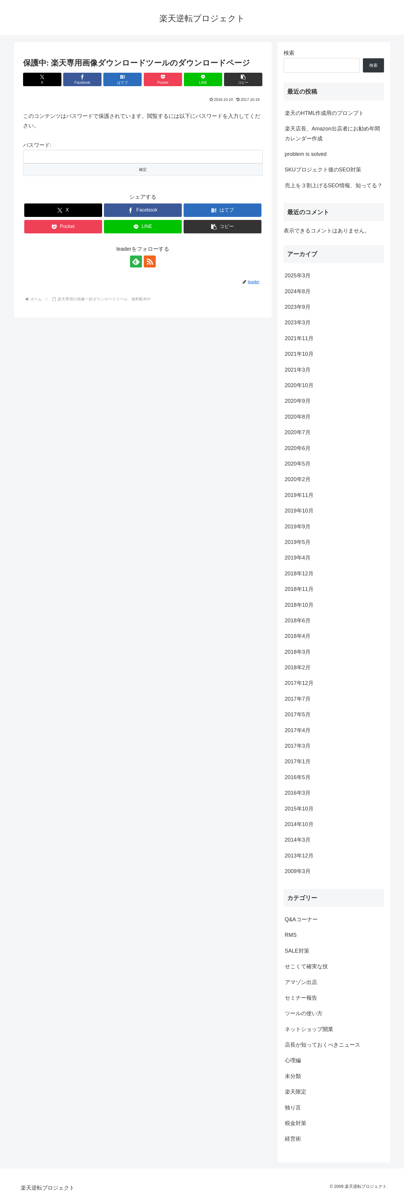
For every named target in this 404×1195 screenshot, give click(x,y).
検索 (289, 53)
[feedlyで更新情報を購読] (136, 261)
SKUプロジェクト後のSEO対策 (323, 170)
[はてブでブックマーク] (122, 79)
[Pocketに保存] (163, 79)
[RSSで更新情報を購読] (150, 261)
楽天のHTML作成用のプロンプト (324, 113)
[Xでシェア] (42, 79)
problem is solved (306, 154)
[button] (243, 79)
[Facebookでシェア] (82, 79)
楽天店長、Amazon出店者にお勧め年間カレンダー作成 (332, 133)
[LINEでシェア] (203, 79)
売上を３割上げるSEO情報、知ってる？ (333, 185)
